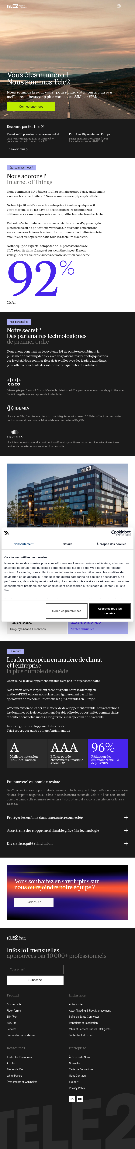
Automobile (75, 1004)
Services (11, 1029)
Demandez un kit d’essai (21, 1035)
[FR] (119, 6)
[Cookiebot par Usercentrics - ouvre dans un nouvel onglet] (114, 533)
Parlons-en (34, 902)
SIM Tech (12, 1016)
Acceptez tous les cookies (110, 611)
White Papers (14, 1075)
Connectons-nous (31, 106)
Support (73, 1082)
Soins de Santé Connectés (84, 1016)
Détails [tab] (67, 544)
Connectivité (14, 1004)
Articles (11, 1063)
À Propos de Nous (79, 1057)
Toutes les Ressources (19, 1057)
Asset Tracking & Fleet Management (90, 1010)
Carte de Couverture (81, 1069)
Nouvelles (74, 1063)
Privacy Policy (77, 1088)
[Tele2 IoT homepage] (17, 6)
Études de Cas (15, 1069)
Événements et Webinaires (22, 1082)
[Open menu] (125, 6)
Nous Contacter (78, 1075)
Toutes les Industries (80, 1035)
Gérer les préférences (66, 610)
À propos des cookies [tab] (111, 544)
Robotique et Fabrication (83, 1023)
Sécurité (11, 1023)
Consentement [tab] (23, 544)
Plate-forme (14, 1010)
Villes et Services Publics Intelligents (89, 1029)
